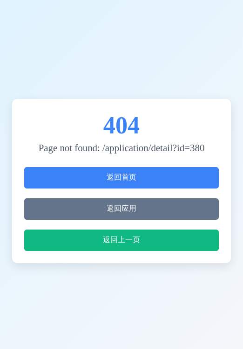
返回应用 (121, 208)
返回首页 (121, 177)
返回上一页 (121, 240)
